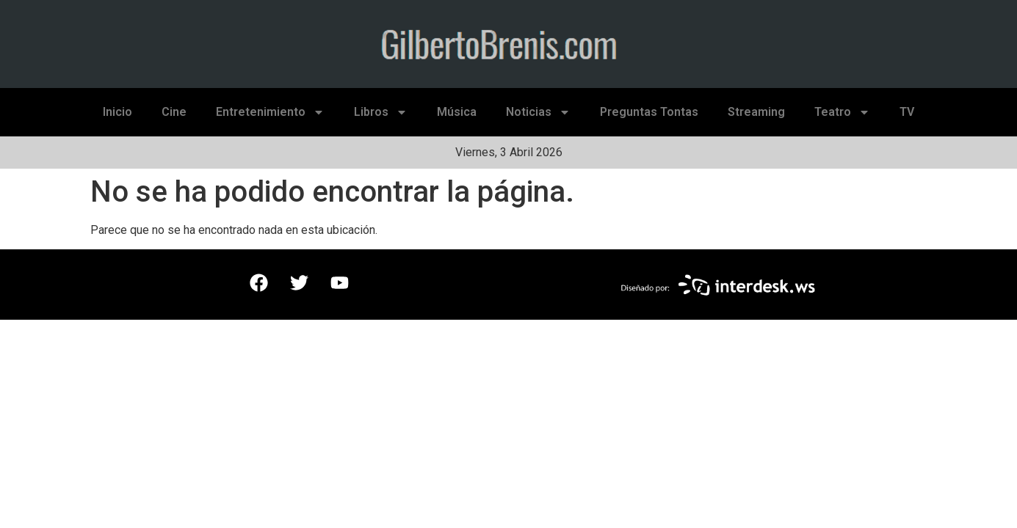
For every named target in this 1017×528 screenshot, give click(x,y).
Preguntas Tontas (649, 112)
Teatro (842, 112)
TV (907, 112)
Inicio (117, 112)
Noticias (538, 112)
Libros (381, 112)
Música (457, 112)
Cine (174, 112)
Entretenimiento (270, 112)
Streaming (756, 112)
